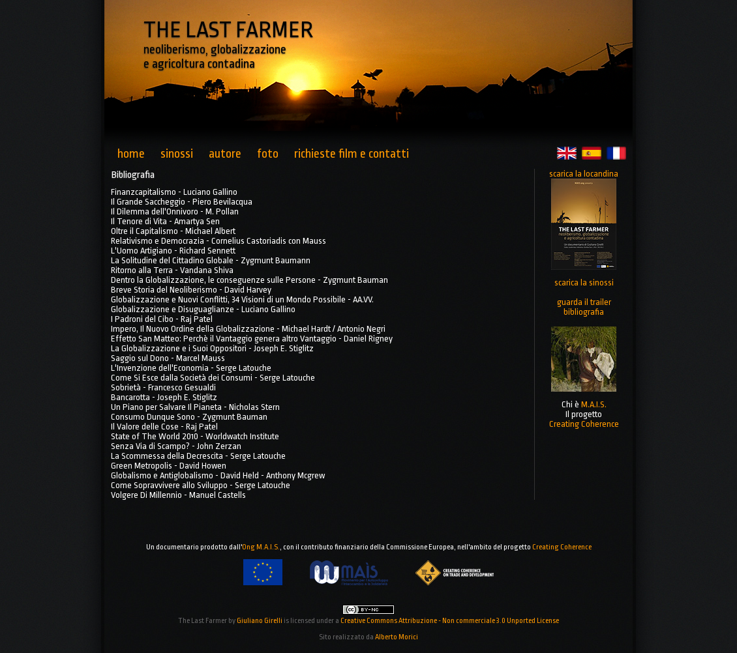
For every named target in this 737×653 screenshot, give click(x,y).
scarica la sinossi (584, 282)
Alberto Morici (396, 637)
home (131, 154)
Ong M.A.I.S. (261, 547)
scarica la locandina (583, 174)
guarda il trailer (584, 302)
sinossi (176, 154)
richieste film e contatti (351, 154)
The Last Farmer (202, 621)
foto (267, 154)
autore (225, 154)
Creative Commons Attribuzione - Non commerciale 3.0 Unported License (449, 621)
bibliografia (584, 312)
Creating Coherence (584, 424)
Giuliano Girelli (259, 621)
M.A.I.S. (594, 404)
